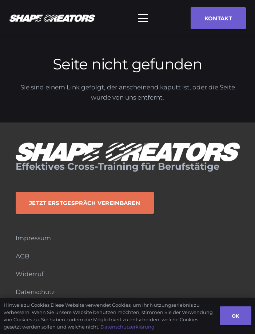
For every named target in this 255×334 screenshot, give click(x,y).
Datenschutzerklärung (127, 327)
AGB (22, 256)
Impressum (33, 238)
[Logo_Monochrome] (52, 18)
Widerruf (30, 274)
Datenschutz (35, 291)
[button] (143, 18)
